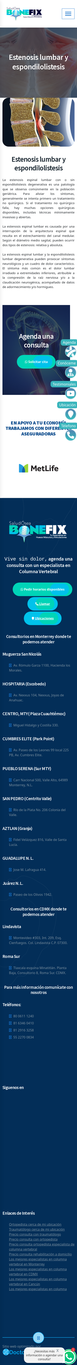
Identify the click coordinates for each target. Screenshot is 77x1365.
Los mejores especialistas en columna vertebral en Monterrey (38, 1261)
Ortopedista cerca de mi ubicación (35, 1224)
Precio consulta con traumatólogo (35, 1234)
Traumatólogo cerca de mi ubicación (37, 1229)
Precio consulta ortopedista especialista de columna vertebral (42, 1247)
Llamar (42, 604)
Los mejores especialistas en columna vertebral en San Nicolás (38, 1291)
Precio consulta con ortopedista (33, 1239)
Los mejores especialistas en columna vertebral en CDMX (38, 1271)
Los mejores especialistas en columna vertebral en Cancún (38, 1281)
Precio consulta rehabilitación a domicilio (40, 1254)
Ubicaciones (43, 618)
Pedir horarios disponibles (42, 589)
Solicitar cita (36, 361)
